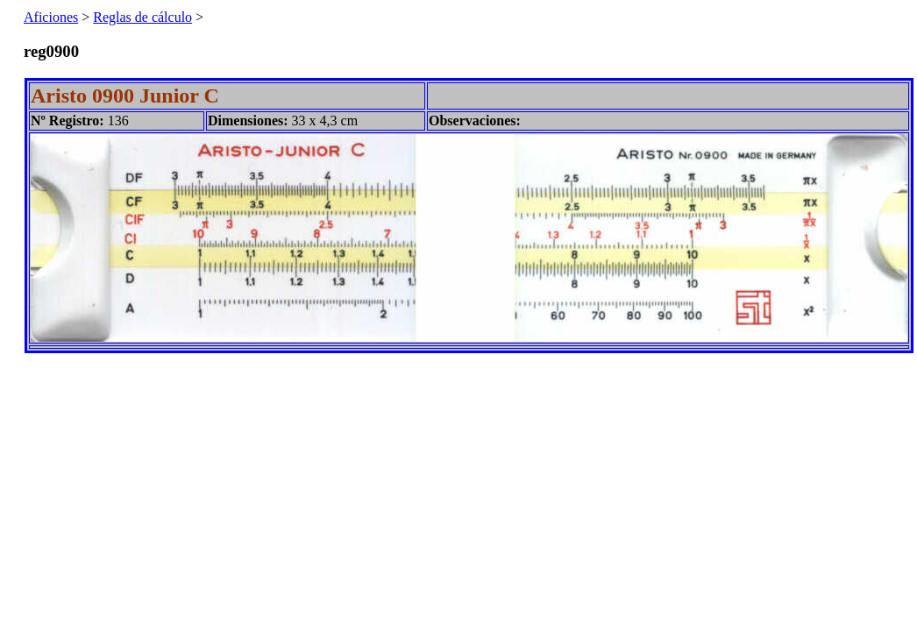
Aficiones (51, 17)
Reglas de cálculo (142, 17)
